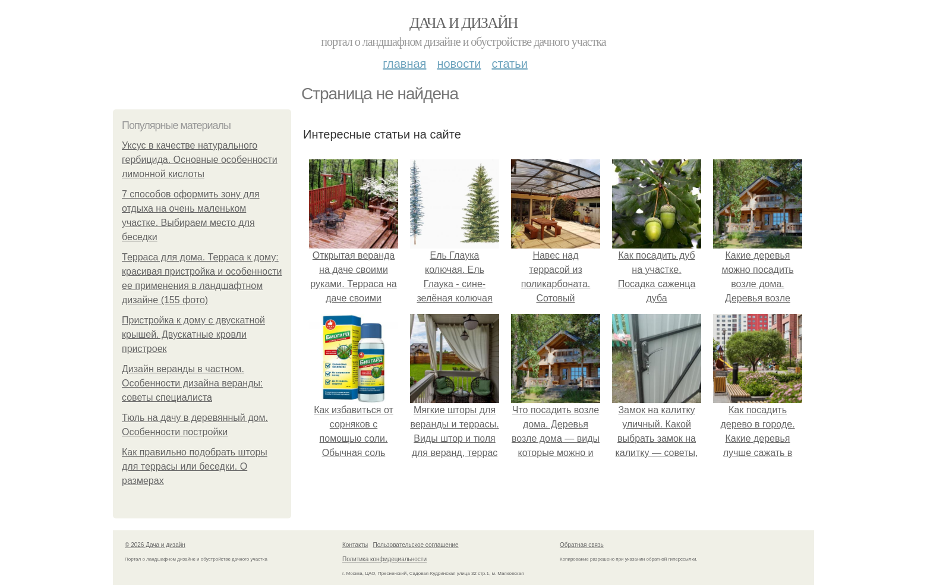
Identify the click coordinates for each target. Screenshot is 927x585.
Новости (459, 63)
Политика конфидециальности (384, 559)
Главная (404, 63)
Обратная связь (582, 545)
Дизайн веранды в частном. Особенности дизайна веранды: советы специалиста (192, 383)
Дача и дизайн (463, 23)
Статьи (509, 63)
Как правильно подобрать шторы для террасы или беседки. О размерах (194, 466)
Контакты (355, 545)
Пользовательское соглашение (416, 545)
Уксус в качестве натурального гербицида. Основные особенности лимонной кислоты (200, 159)
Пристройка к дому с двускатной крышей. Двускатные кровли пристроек (193, 334)
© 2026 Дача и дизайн (155, 545)
